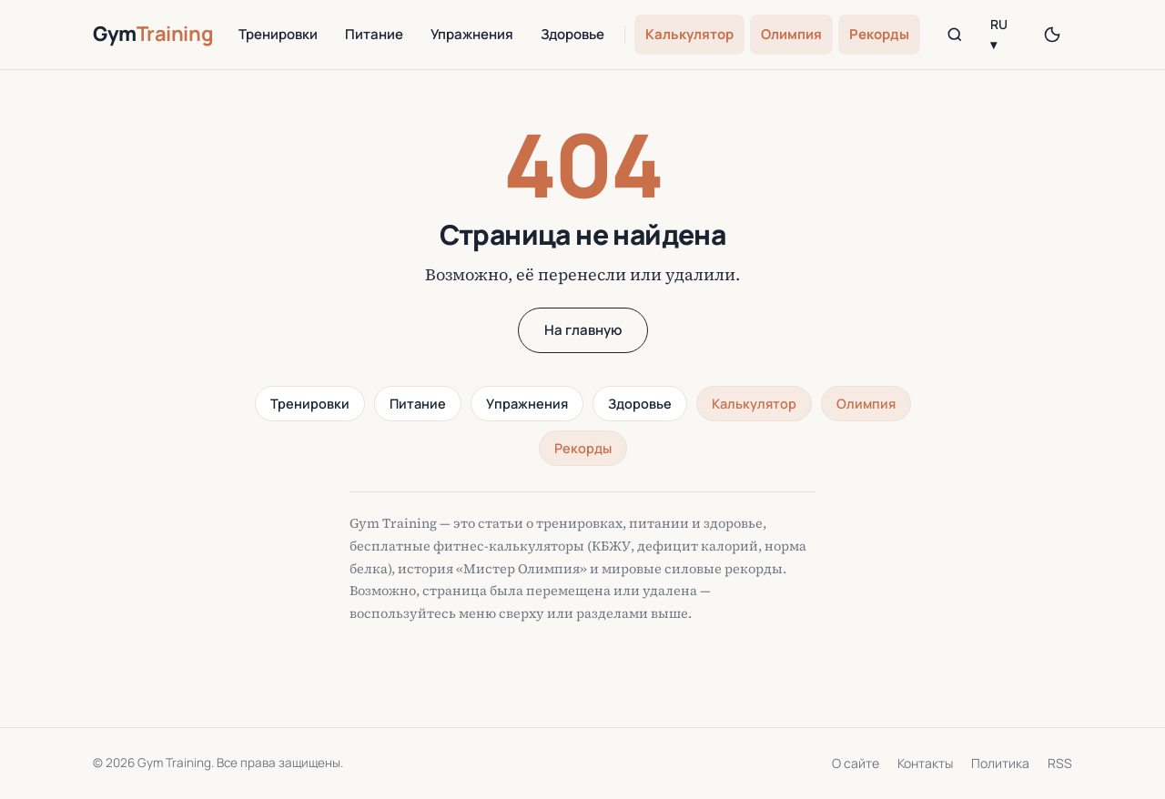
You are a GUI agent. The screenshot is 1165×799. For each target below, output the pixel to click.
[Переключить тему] (1052, 35)
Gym (153, 33)
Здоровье (572, 34)
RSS (1060, 763)
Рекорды (879, 34)
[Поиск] (954, 35)
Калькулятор (689, 34)
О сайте (855, 763)
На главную (583, 329)
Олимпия (791, 34)
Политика (1000, 763)
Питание (374, 34)
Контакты (925, 763)
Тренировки (278, 34)
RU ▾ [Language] (999, 34)
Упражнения (472, 34)
